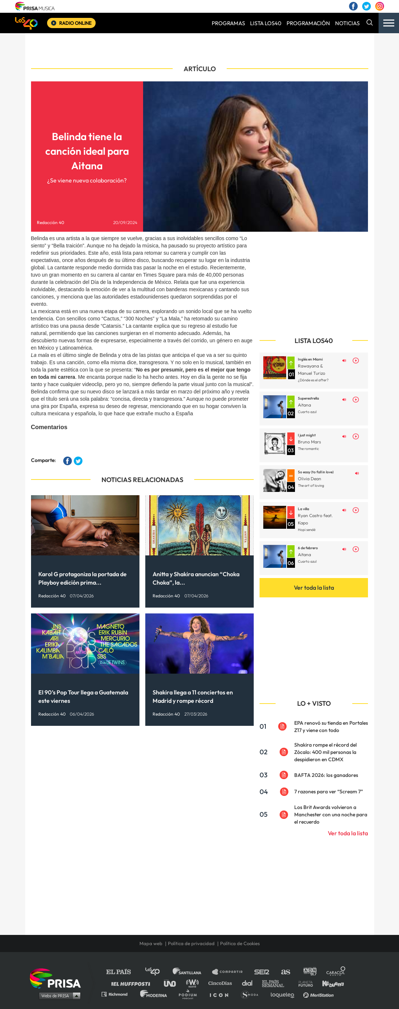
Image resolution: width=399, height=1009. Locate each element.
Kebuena (330, 982)
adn (309, 972)
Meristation (319, 993)
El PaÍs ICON (221, 993)
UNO (173, 982)
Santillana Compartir (230, 972)
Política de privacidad (191, 943)
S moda (252, 993)
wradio (194, 982)
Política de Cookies (240, 943)
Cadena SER (262, 972)
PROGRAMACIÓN (308, 23)
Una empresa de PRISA (58, 977)
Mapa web (150, 943)
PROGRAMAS (228, 23)
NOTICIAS (347, 23)
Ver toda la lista (314, 587)
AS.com (285, 972)
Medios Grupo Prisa (58, 995)
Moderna (154, 993)
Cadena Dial (250, 982)
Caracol (336, 972)
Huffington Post (132, 982)
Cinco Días (222, 982)
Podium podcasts (190, 993)
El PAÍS (123, 972)
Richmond (118, 993)
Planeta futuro (303, 982)
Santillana (192, 972)
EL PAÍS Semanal (276, 982)
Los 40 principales (158, 972)
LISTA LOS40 (265, 23)
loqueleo (284, 993)
